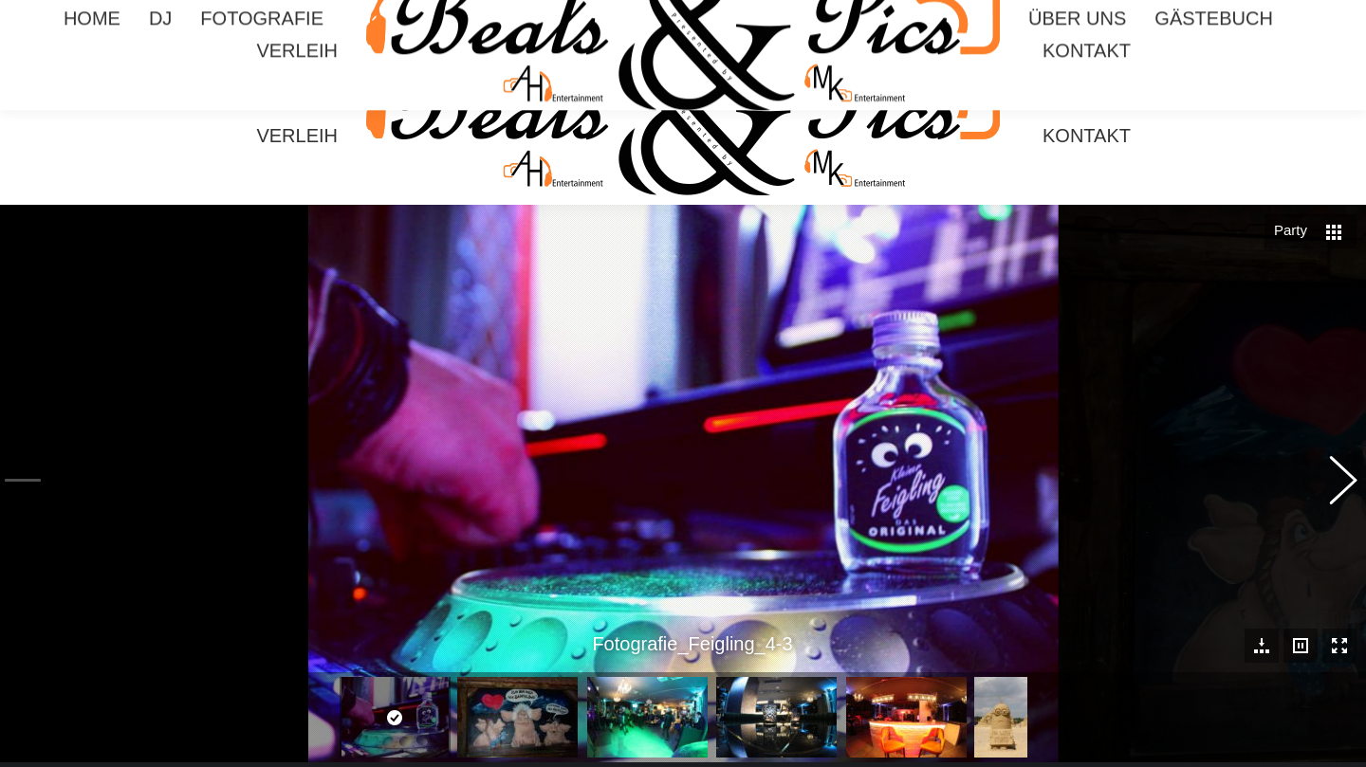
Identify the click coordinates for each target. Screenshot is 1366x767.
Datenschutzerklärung (718, 751)
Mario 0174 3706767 (1237, 17)
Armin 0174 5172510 (1081, 17)
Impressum (617, 751)
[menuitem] (92, 103)
